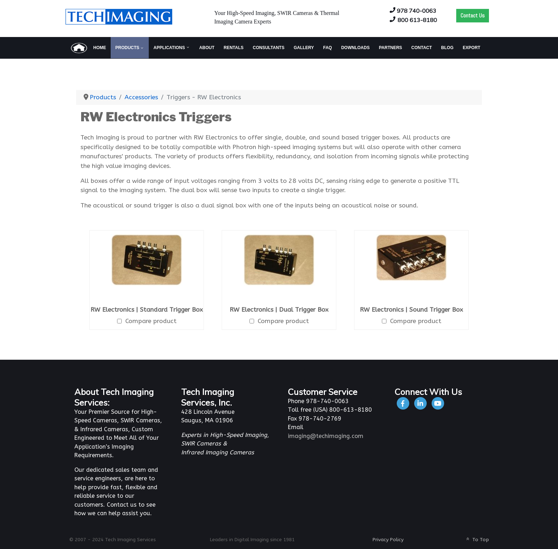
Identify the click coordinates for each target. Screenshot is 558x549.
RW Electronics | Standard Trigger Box (146, 309)
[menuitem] (88, 47)
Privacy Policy (388, 540)
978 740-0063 (416, 10)
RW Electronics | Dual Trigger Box (279, 309)
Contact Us (472, 15)
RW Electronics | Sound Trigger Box (411, 309)
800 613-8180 (417, 19)
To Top (477, 540)
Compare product (147, 321)
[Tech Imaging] (118, 16)
